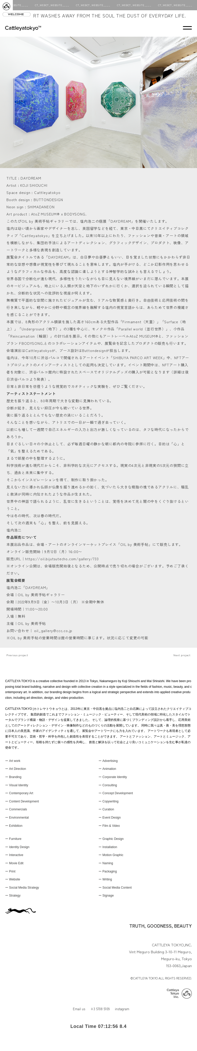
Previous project (17, 655)
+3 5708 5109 (100, 1008)
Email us (79, 1008)
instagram (122, 1008)
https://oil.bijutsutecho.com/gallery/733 (62, 558)
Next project (182, 655)
